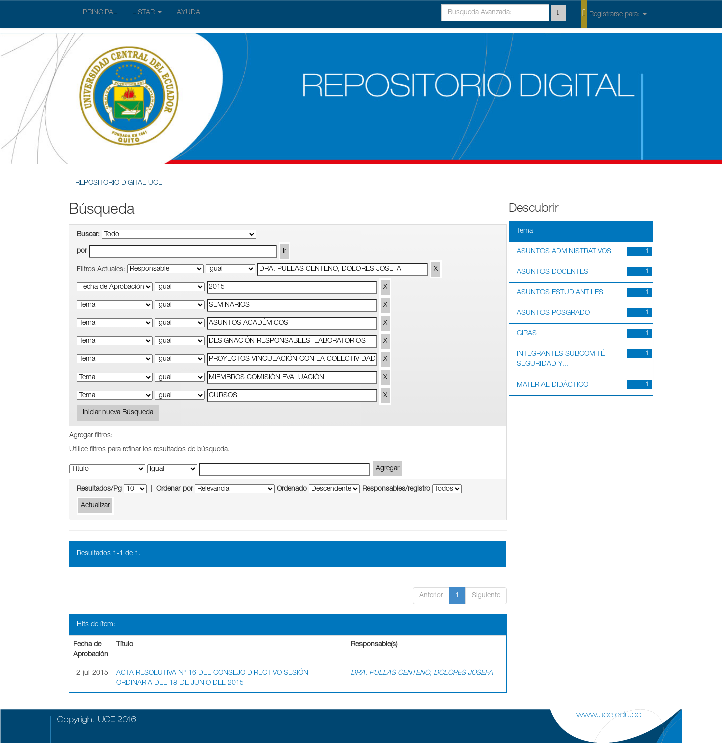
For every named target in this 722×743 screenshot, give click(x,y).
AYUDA (188, 12)
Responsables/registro (396, 489)
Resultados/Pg (99, 489)
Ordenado (292, 489)
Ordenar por (174, 489)
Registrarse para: (614, 13)
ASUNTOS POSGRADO (553, 313)
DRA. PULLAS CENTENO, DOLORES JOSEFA (422, 673)
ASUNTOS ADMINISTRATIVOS (564, 251)
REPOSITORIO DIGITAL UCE (118, 183)
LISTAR (147, 12)
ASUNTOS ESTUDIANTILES (560, 292)
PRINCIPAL (100, 12)
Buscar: (88, 234)
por (82, 251)
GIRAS (527, 333)
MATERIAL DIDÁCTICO (552, 385)
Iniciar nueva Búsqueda (118, 412)
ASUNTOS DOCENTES (552, 272)
